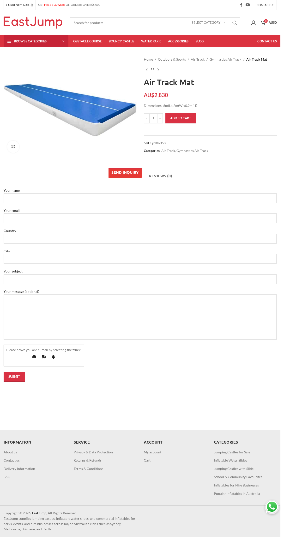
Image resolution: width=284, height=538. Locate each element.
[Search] (155, 22)
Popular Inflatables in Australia (237, 494)
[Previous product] (147, 70)
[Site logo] (33, 22)
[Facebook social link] (241, 4)
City (140, 254)
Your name (140, 194)
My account (152, 452)
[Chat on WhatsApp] (272, 507)
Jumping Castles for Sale (232, 452)
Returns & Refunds (88, 460)
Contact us (12, 460)
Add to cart (180, 118)
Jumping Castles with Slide (234, 469)
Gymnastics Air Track (225, 59)
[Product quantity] (153, 118)
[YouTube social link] (248, 4)
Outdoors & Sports (172, 59)
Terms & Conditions (88, 469)
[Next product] (158, 70)
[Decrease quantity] (147, 118)
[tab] (125, 173)
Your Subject (140, 275)
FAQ (7, 477)
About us (10, 452)
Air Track (198, 59)
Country (140, 234)
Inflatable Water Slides (230, 460)
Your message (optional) (140, 304)
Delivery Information (19, 469)
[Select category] (208, 23)
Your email (140, 214)
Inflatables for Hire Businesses (236, 485)
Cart (147, 460)
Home (148, 59)
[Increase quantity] (160, 118)
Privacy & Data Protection (93, 452)
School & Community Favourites (238, 477)
